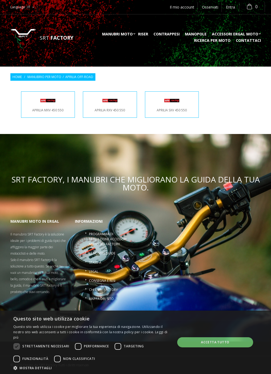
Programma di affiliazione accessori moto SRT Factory (108, 239)
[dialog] (135, 342)
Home (17, 77)
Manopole (196, 34)
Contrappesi (166, 34)
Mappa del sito (101, 298)
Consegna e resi (102, 280)
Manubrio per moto (44, 77)
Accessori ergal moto (235, 34)
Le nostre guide (102, 253)
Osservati (210, 7)
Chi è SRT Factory (103, 289)
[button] (92, 367)
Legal (93, 271)
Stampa (95, 262)
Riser (143, 34)
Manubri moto (117, 34)
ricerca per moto (212, 41)
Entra (230, 7)
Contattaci (248, 41)
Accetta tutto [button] (215, 342)
